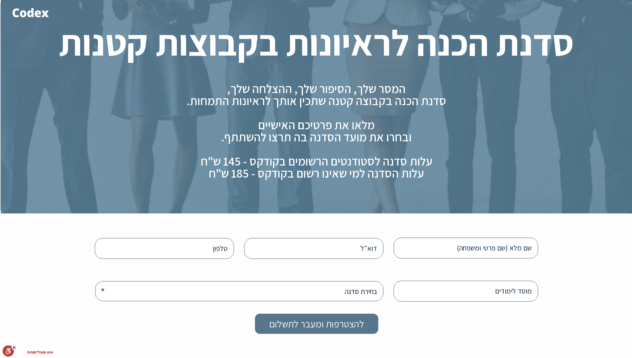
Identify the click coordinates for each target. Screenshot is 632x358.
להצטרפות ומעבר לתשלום (316, 323)
